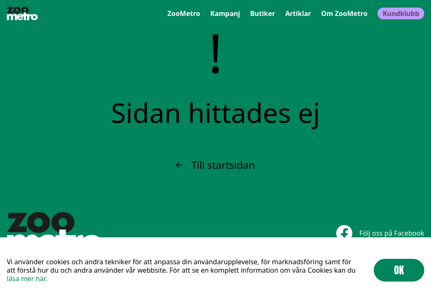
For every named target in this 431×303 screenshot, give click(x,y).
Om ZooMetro (344, 13)
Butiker (262, 13)
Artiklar (298, 13)
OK (399, 270)
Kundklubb (401, 13)
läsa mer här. (27, 278)
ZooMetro (184, 13)
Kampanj (225, 13)
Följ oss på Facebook (380, 233)
